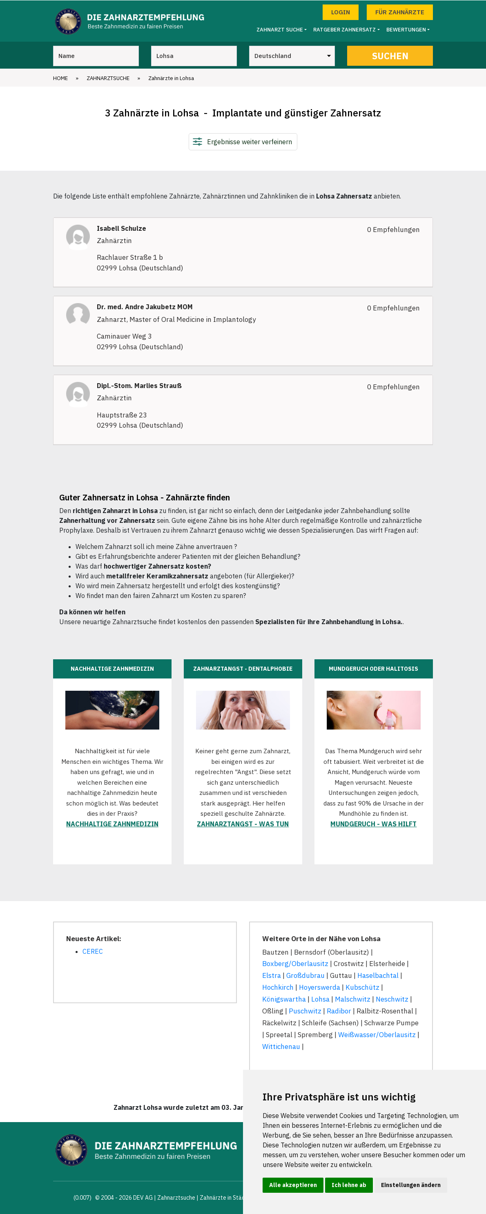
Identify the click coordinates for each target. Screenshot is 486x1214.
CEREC (92, 951)
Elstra (271, 975)
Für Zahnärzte (399, 12)
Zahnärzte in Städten (227, 1197)
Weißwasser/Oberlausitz (377, 1034)
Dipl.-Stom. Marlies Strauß (139, 386)
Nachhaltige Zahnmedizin (112, 823)
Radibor (339, 1010)
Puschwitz (305, 1010)
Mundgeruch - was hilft (373, 823)
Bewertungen (406, 29)
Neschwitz (392, 999)
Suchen (390, 55)
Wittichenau (281, 1046)
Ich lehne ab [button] (349, 1185)
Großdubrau (305, 975)
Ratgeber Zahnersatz (344, 29)
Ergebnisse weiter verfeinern (249, 141)
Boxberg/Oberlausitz (295, 963)
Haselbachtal (378, 975)
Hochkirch (278, 987)
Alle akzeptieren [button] (293, 1185)
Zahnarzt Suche (279, 29)
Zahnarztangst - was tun (243, 823)
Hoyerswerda (319, 987)
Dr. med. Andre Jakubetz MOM (145, 307)
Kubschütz (362, 987)
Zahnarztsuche (108, 77)
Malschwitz (352, 999)
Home (60, 77)
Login (340, 12)
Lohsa (320, 999)
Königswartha (284, 999)
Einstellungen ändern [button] (411, 1185)
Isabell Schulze (121, 228)
